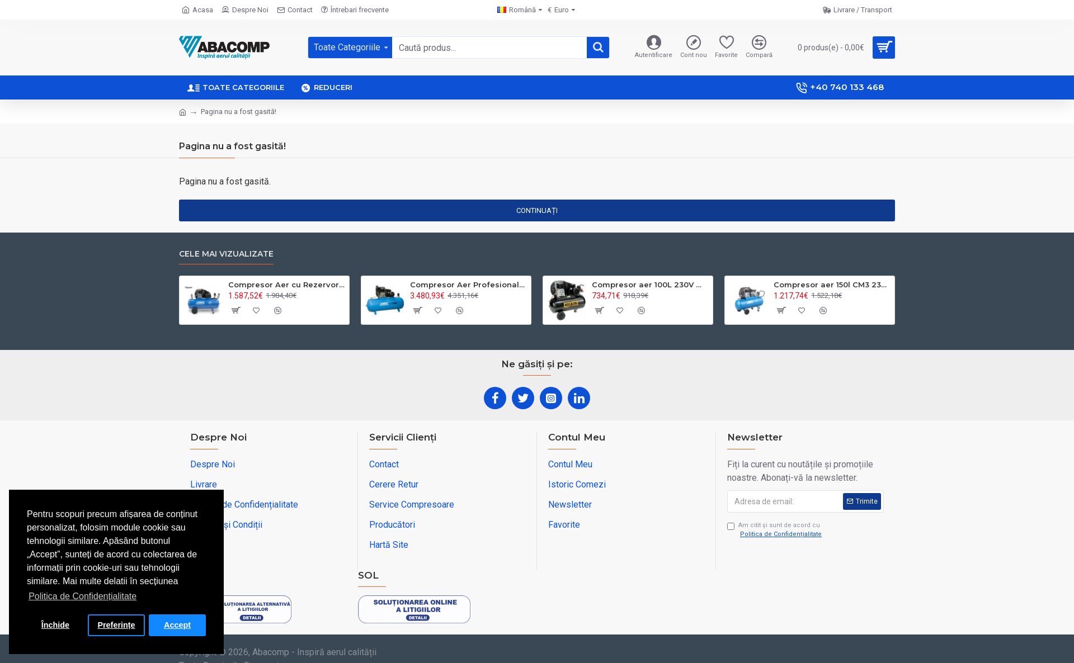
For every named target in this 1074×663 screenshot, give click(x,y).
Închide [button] (55, 625)
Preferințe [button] (116, 625)
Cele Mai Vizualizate (226, 254)
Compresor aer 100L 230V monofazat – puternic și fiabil (650, 284)
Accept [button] (177, 625)
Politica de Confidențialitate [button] (82, 596)
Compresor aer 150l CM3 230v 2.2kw (832, 284)
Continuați (537, 210)
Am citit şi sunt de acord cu (775, 530)
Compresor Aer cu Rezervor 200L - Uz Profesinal (286, 284)
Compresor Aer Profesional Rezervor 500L (468, 284)
